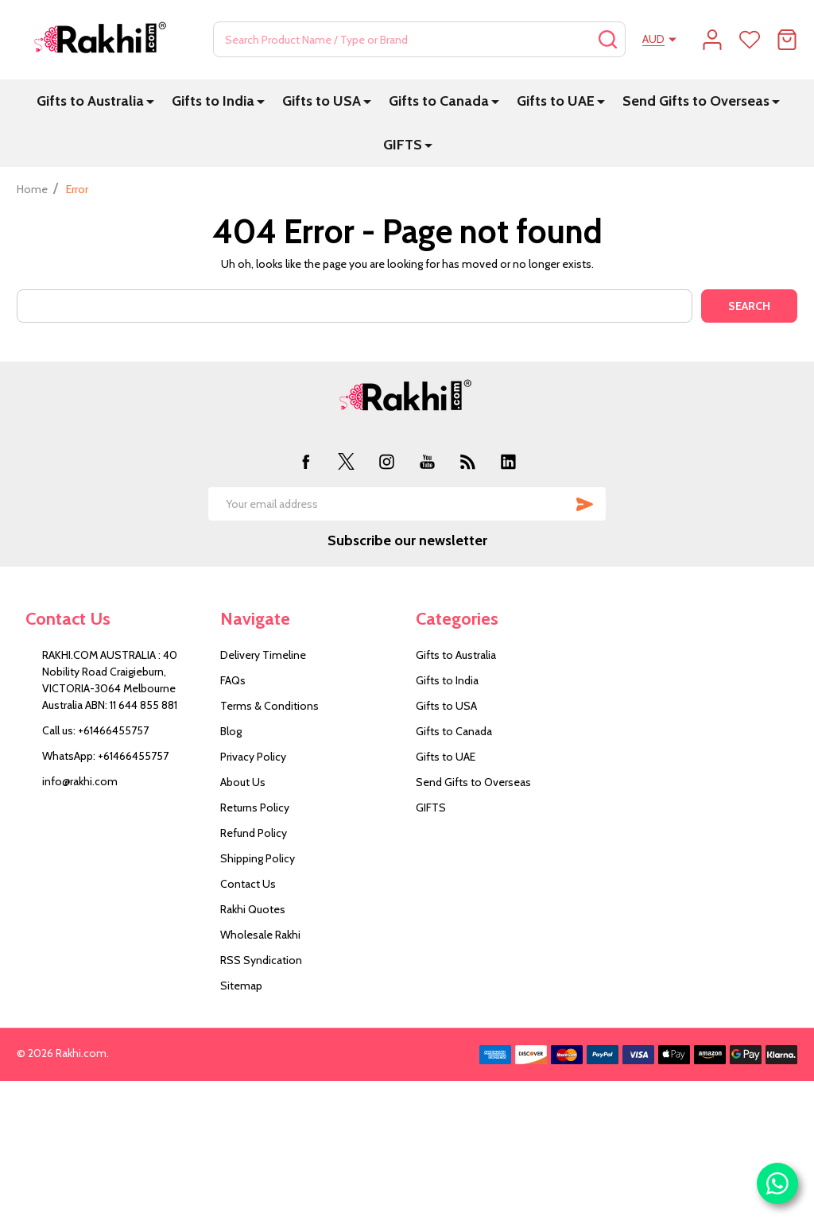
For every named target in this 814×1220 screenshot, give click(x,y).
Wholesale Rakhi (260, 935)
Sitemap (241, 985)
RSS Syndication (261, 960)
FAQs (233, 680)
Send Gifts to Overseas (695, 101)
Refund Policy (253, 833)
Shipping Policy (257, 858)
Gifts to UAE (556, 101)
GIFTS (402, 144)
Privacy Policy (253, 756)
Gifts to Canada (439, 101)
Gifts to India (213, 101)
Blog (231, 731)
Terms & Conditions (269, 706)
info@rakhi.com (80, 781)
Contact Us (248, 884)
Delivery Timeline (263, 655)
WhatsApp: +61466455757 (105, 756)
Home (32, 189)
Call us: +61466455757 (95, 730)
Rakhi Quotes (252, 909)
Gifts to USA (321, 101)
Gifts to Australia (90, 101)
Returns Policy (254, 807)
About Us (243, 782)
